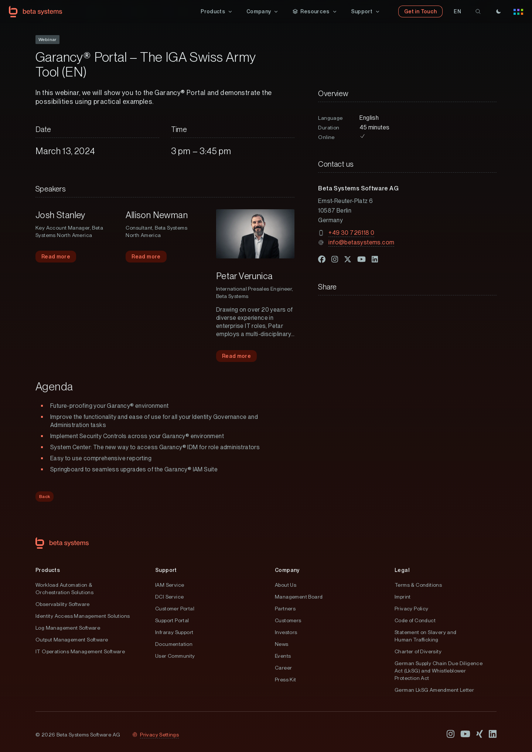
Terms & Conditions (418, 585)
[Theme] (498, 11)
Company (287, 570)
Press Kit (285, 680)
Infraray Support (174, 633)
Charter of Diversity (418, 652)
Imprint (403, 597)
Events (283, 656)
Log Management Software (67, 628)
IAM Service (169, 585)
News (282, 644)
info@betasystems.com (361, 242)
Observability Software (62, 604)
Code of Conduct (415, 621)
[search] (478, 12)
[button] (217, 12)
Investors (286, 633)
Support (166, 570)
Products (47, 570)
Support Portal (172, 621)
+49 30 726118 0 (351, 233)
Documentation (173, 644)
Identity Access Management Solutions (82, 616)
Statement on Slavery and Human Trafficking (426, 636)
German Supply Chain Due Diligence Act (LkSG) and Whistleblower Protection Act (438, 671)
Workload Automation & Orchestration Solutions (64, 589)
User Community (175, 656)
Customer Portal (174, 609)
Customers (288, 621)
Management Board (299, 597)
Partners (285, 609)
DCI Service (169, 597)
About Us (285, 585)
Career (283, 668)
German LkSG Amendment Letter (434, 690)
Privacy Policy (412, 609)
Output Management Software (71, 640)
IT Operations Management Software (80, 652)
